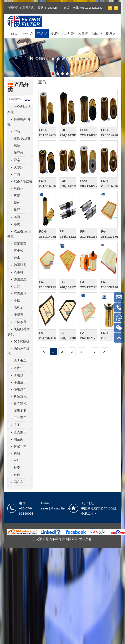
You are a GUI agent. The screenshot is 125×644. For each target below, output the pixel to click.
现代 (13, 203)
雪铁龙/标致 (19, 138)
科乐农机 (17, 396)
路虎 (13, 224)
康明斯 (15, 315)
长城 (13, 453)
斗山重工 (17, 382)
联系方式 (28, 7)
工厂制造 (69, 38)
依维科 (15, 272)
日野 (13, 286)
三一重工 (17, 418)
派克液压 (17, 432)
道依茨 (15, 368)
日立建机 (17, 403)
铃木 (13, 258)
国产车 (15, 482)
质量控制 (83, 38)
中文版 (65, 7)
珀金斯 (15, 439)
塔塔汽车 (17, 389)
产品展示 (42, 38)
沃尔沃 (15, 167)
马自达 (15, 188)
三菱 (13, 195)
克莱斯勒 (17, 243)
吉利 (13, 460)
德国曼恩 (17, 279)
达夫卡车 (17, 361)
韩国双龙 (17, 265)
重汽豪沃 (17, 293)
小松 (13, 300)
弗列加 (15, 307)
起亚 (13, 210)
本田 (13, 217)
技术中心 (55, 38)
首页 (14, 33)
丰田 (13, 174)
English (52, 7)
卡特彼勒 (17, 322)
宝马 (13, 131)
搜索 (40, 7)
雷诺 (13, 160)
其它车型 (17, 446)
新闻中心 (97, 38)
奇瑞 (13, 475)
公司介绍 (13, 7)
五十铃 (15, 250)
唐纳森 (15, 375)
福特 (13, 146)
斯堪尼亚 (17, 410)
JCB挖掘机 (18, 341)
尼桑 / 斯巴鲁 (20, 181)
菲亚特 (15, 153)
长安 (13, 468)
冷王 (13, 425)
